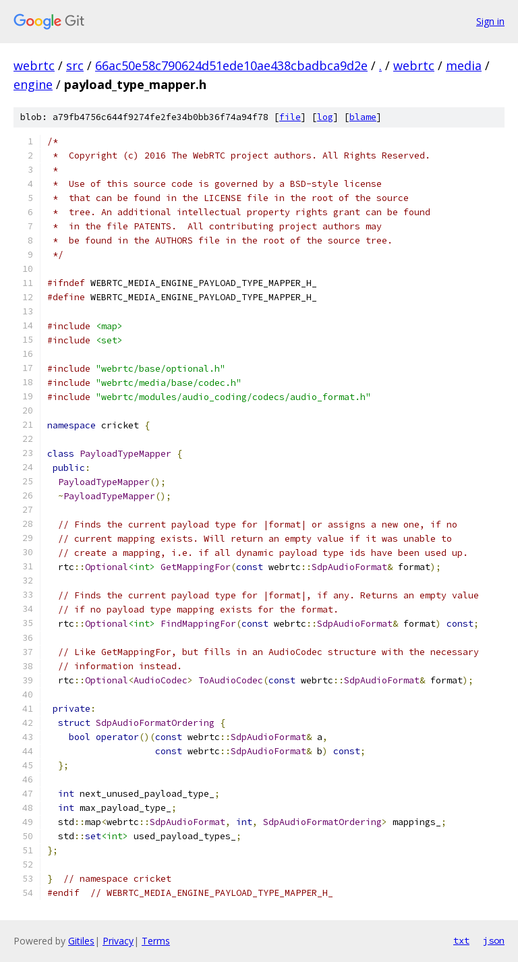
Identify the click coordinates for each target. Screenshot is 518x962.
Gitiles (81, 940)
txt (461, 940)
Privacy (118, 940)
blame (362, 117)
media (464, 65)
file (290, 117)
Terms (156, 940)
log (325, 117)
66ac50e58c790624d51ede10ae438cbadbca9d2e (231, 65)
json (494, 940)
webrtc (34, 65)
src (75, 65)
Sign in (490, 21)
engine (33, 84)
